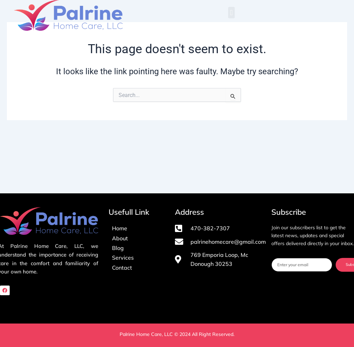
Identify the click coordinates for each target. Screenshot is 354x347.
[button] (231, 12)
